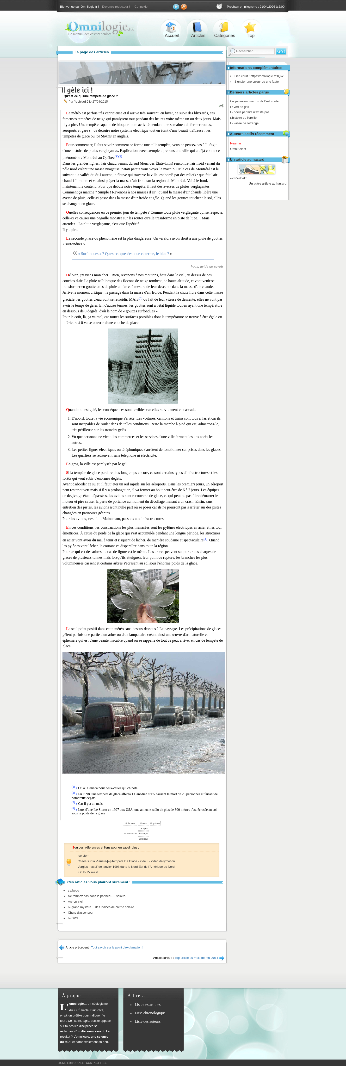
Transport (143, 828)
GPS (73, 918)
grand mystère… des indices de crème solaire (101, 907)
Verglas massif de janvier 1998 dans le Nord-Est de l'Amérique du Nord (126, 866)
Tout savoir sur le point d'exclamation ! (117, 947)
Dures (143, 823)
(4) (205, 539)
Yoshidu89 (81, 101)
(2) (120, 156)
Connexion (142, 6)
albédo (73, 890)
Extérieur (143, 838)
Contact (92, 1062)
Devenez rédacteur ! (116, 6)
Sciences (130, 823)
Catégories (225, 27)
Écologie (143, 833)
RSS (104, 1062)
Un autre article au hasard (267, 183)
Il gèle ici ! (77, 90)
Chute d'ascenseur (80, 912)
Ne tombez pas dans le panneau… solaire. (97, 896)
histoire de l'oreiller (245, 117)
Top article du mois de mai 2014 (196, 958)
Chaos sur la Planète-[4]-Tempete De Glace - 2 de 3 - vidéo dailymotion (126, 861)
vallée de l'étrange (246, 123)
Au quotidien (130, 833)
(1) (116, 156)
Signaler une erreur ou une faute (255, 81)
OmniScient (240, 149)
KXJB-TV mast (88, 872)
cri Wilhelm (238, 178)
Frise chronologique (150, 1013)
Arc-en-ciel (75, 901)
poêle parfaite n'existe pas (251, 112)
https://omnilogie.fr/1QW (265, 76)
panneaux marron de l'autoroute (256, 101)
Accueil (172, 27)
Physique (155, 823)
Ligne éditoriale (71, 1062)
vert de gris (241, 107)
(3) (140, 298)
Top (251, 27)
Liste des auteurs (148, 1021)
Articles (198, 27)
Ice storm (84, 855)
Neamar (237, 143)
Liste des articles (148, 1005)
